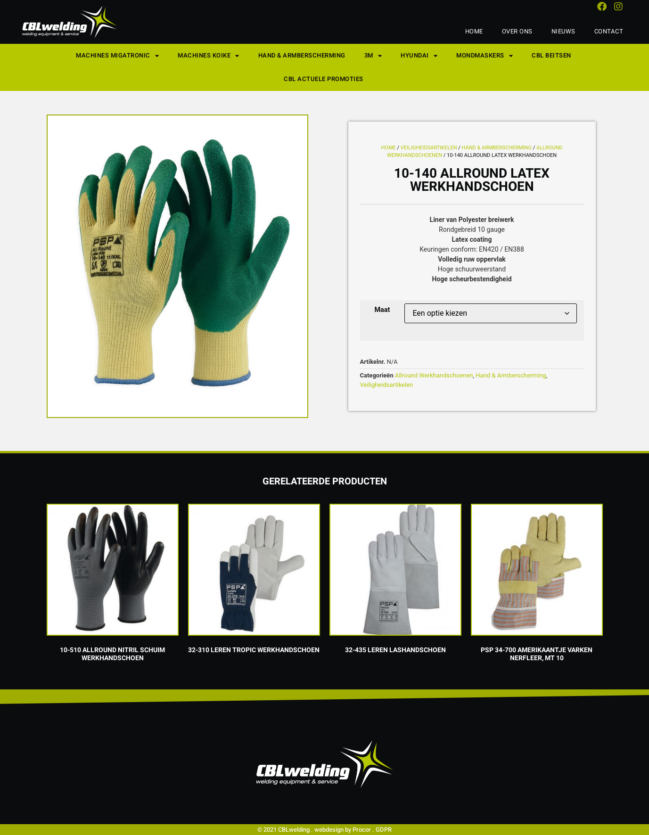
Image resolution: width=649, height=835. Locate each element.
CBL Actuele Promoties (323, 78)
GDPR (384, 829)
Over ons (517, 31)
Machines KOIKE (208, 56)
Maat (382, 310)
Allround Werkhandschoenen (434, 375)
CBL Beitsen (551, 55)
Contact (609, 31)
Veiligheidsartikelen (429, 148)
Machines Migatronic (117, 56)
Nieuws (563, 31)
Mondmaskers (484, 56)
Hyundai (419, 56)
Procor (362, 829)
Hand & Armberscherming (301, 55)
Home (474, 31)
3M (373, 56)
